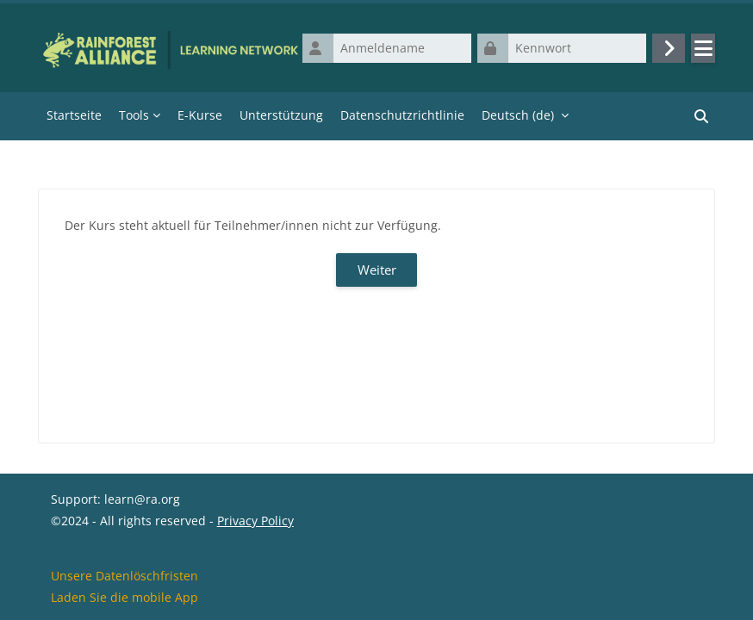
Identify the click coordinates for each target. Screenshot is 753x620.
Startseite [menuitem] (74, 115)
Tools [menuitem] (134, 115)
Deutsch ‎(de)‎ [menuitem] (518, 115)
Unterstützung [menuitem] (281, 115)
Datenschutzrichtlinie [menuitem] (402, 115)
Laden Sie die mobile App (124, 597)
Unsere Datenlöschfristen (124, 575)
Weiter (377, 269)
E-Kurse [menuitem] (199, 115)
